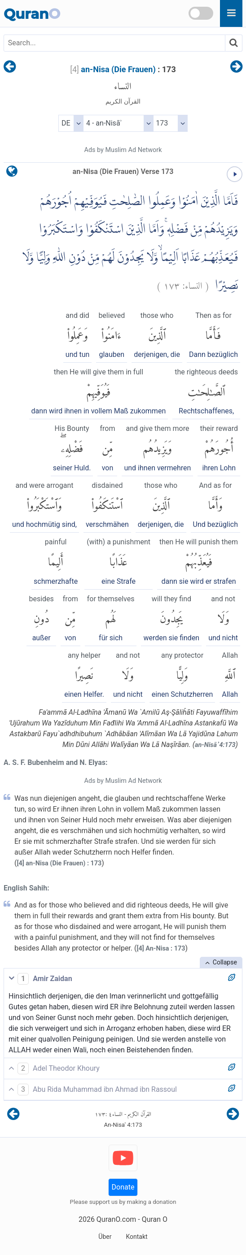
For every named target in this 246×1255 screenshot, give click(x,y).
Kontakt (136, 1236)
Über (104, 1236)
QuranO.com (116, 1219)
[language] (12, 173)
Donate (123, 1187)
